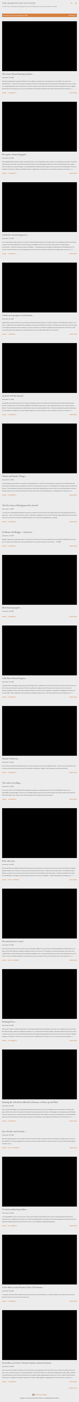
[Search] (72, 3)
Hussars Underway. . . (11, 758)
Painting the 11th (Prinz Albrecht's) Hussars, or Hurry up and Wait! (30, 1102)
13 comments (12, 1040)
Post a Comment (13, 879)
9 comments (12, 1381)
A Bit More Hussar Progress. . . (14, 678)
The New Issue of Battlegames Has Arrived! (20, 505)
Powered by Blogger (39, 1394)
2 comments (12, 799)
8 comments (12, 495)
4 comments (12, 1121)
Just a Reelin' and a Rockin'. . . (14, 1131)
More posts (73, 1388)
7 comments (12, 521)
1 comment (11, 334)
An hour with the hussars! (12, 395)
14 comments (12, 1225)
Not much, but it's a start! (12, 941)
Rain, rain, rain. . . (9, 860)
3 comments (12, 173)
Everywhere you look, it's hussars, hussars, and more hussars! (26, 1362)
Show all (72, 15)
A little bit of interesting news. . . (15, 234)
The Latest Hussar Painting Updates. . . (18, 74)
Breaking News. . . (9, 1021)
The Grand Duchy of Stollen (18, 3)
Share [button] (4, 93)
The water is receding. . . (12, 782)
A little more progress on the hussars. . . (18, 315)
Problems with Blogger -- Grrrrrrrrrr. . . (18, 532)
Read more (73, 93)
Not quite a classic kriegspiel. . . (15, 154)
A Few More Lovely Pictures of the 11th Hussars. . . (23, 1287)
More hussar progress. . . (12, 607)
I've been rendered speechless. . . (15, 1209)
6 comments (12, 93)
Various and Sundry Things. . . (14, 476)
